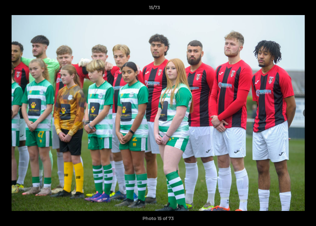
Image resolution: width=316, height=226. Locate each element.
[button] (289, 9)
